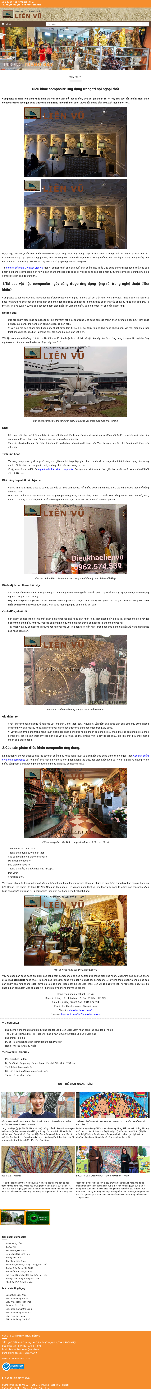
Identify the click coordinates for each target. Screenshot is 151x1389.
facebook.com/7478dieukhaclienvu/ (80, 1014)
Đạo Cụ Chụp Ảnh (14, 1243)
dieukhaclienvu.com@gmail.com (24, 1349)
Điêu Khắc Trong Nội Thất (18, 1319)
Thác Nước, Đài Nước (16, 1250)
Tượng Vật (11, 1247)
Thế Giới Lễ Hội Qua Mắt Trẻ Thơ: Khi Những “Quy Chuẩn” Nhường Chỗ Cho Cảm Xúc (50, 1033)
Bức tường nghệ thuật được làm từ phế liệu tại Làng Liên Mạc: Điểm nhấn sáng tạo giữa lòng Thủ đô (59, 1029)
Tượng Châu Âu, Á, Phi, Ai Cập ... (21, 1268)
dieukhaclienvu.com (20, 1358)
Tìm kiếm (145, 24)
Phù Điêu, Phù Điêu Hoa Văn (19, 1282)
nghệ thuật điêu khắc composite (55, 469)
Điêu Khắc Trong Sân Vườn (18, 1312)
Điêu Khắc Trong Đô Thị (17, 1298)
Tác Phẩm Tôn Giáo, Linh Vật (19, 1271)
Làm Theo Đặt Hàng (15, 1316)
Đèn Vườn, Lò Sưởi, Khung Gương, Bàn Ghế (26, 1264)
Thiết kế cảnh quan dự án (18, 1067)
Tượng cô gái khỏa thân (18, 1075)
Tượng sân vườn (13, 1257)
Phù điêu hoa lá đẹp (16, 1059)
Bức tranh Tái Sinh (15, 1037)
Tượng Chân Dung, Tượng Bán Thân (22, 1278)
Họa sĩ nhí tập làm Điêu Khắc (20, 1045)
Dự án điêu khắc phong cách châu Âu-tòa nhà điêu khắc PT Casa (40, 1063)
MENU (7, 24)
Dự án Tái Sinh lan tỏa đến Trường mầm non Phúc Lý (33, 1041)
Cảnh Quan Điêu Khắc (16, 1295)
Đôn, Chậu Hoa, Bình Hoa (18, 1254)
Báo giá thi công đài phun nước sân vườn (27, 1071)
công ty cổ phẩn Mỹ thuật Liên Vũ (24, 267)
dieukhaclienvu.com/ (80, 1010)
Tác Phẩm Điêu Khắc (16, 1261)
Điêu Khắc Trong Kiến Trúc (18, 1302)
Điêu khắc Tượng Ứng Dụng (19, 1309)
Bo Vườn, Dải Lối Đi (15, 1305)
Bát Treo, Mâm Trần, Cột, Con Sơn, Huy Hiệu (26, 1275)
